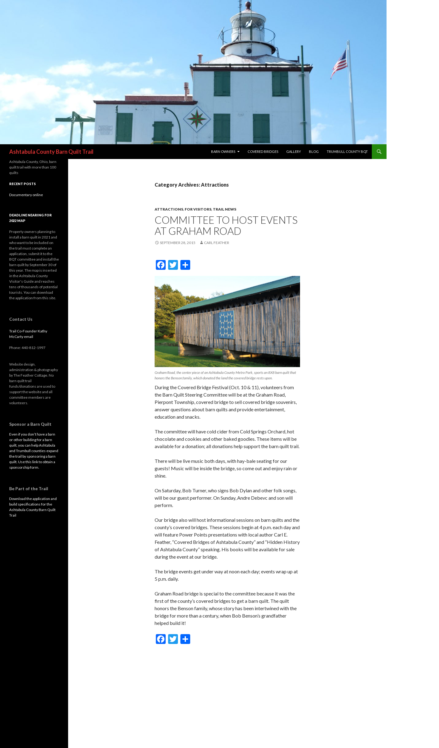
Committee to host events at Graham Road (226, 225)
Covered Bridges (263, 151)
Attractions (169, 209)
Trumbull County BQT (347, 151)
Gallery (293, 151)
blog (314, 151)
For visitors (198, 209)
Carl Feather (216, 242)
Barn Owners (223, 151)
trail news (224, 209)
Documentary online (26, 194)
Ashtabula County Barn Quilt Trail (51, 151)
